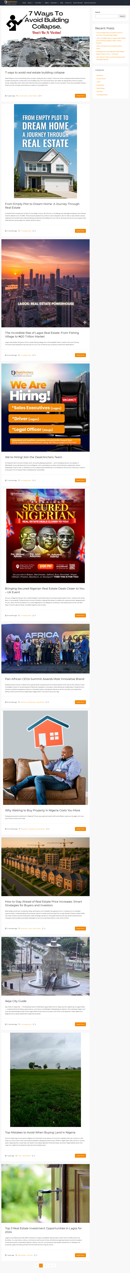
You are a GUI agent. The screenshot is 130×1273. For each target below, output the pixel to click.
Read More (80, 96)
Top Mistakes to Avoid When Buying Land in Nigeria (40, 1132)
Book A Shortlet (78, 2)
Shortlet (30, 1255)
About (30, 3)
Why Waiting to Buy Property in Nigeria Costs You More (42, 810)
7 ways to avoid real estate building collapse (35, 72)
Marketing (31, 702)
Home (24, 2)
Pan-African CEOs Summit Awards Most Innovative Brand (44, 679)
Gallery (47, 2)
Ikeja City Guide (15, 1001)
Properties (55, 3)
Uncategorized (26, 231)
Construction (23, 96)
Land (30, 928)
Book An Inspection (90, 2)
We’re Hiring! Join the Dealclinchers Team (33, 457)
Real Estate (33, 96)
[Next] (54, 1265)
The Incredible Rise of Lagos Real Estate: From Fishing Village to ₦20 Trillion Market (111, 40)
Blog (61, 2)
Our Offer (39, 3)
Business (24, 702)
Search (97, 12)
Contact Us (68, 2)
